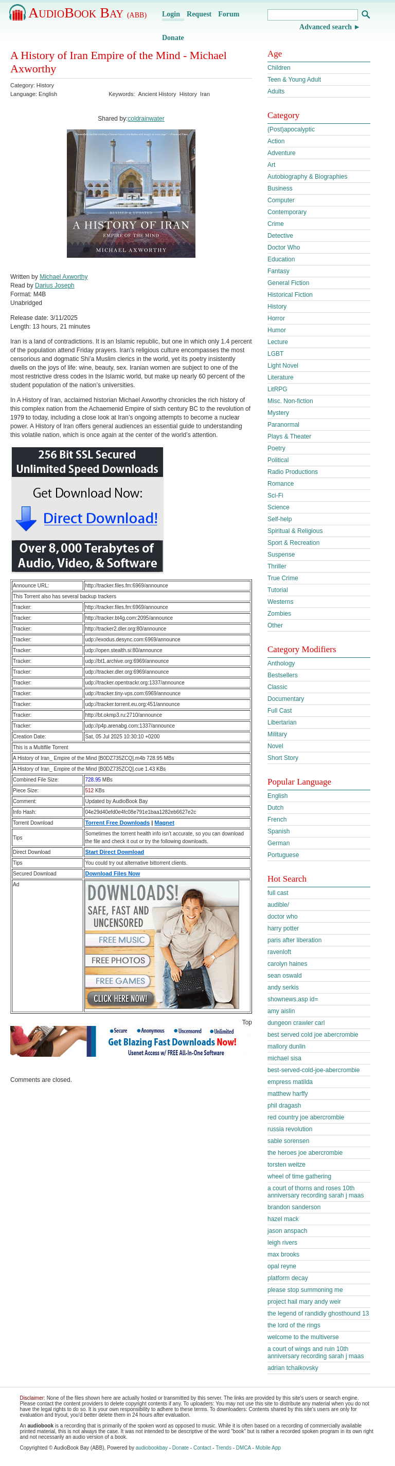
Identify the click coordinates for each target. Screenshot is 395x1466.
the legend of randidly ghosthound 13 (318, 1313)
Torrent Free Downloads (117, 823)
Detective (280, 235)
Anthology (281, 663)
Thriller (276, 566)
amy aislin (281, 1011)
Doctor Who (283, 247)
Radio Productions (292, 471)
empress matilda (290, 1082)
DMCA (243, 1448)
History (45, 85)
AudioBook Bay (87, 13)
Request (199, 14)
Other (275, 625)
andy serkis (283, 987)
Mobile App (268, 1448)
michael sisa (284, 1058)
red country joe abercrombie (305, 1117)
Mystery (278, 412)
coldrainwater (146, 118)
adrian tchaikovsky (292, 1368)
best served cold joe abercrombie (312, 1034)
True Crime (282, 578)
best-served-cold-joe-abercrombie (313, 1070)
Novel (275, 746)
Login (171, 14)
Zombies (279, 613)
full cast (278, 893)
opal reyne (281, 1266)
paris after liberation (294, 940)
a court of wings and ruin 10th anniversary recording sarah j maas (315, 1352)
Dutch (275, 807)
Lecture (277, 342)
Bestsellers (282, 675)
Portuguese (283, 855)
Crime (275, 223)
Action (275, 141)
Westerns (280, 601)
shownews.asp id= (292, 999)
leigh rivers (282, 1242)
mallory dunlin (286, 1046)
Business (280, 188)
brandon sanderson (293, 1207)
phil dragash (284, 1105)
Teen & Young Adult (294, 79)
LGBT (275, 353)
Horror (276, 318)
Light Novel (282, 365)
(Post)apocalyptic (291, 129)
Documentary (285, 698)
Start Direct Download (114, 852)
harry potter (283, 928)
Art (271, 164)
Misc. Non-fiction (290, 401)
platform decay (287, 1278)
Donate (173, 38)
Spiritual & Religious (294, 531)
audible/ (278, 904)
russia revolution (289, 1129)
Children (279, 67)
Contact (202, 1448)
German (278, 843)
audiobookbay (152, 1448)
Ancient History (157, 94)
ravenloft (279, 952)
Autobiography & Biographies (307, 176)
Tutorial (277, 590)
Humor (276, 330)
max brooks (283, 1254)
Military (277, 734)
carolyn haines (287, 963)
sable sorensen (288, 1141)
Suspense (281, 554)
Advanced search (325, 27)
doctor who (282, 916)
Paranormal (283, 424)
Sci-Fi (275, 495)
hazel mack (283, 1219)
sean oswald (284, 975)
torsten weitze (286, 1164)
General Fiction (288, 283)
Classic (277, 687)
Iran (205, 94)
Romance (280, 483)
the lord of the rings (293, 1325)
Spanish (278, 831)
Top (247, 1022)
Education (281, 259)
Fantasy (278, 271)
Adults (275, 91)
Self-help (279, 519)
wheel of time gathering (299, 1176)
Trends (223, 1448)
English (277, 795)
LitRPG (277, 389)
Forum (228, 14)
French (276, 819)
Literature (280, 377)
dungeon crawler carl (296, 1022)
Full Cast (279, 710)
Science (278, 507)
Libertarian (282, 722)
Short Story (282, 757)
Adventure (281, 153)
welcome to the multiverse (303, 1337)
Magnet (164, 823)
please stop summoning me (305, 1289)
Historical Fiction (290, 294)
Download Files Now (112, 873)
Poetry (276, 448)
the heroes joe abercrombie (305, 1152)
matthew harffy (287, 1093)
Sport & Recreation (293, 542)
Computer (281, 200)
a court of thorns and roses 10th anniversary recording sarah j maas (315, 1192)
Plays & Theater (289, 436)
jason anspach (287, 1230)
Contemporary (287, 212)
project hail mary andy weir (304, 1301)
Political (278, 460)
